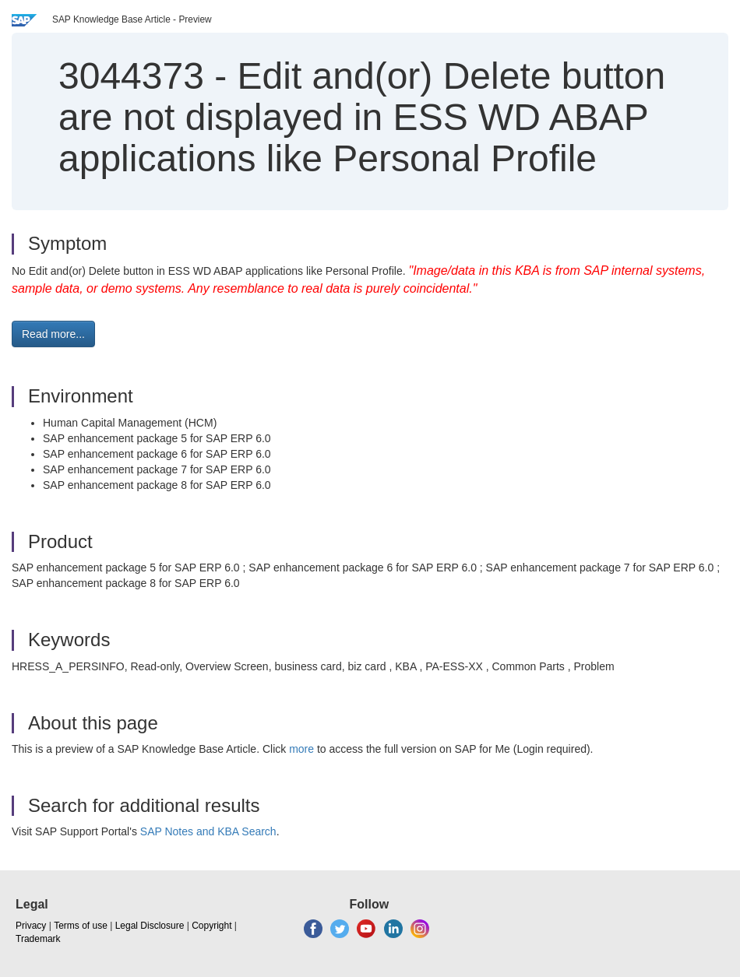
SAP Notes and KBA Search (208, 831)
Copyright (211, 925)
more (301, 749)
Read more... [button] (53, 334)
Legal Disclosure (150, 925)
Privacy (31, 925)
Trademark (38, 938)
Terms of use (80, 925)
